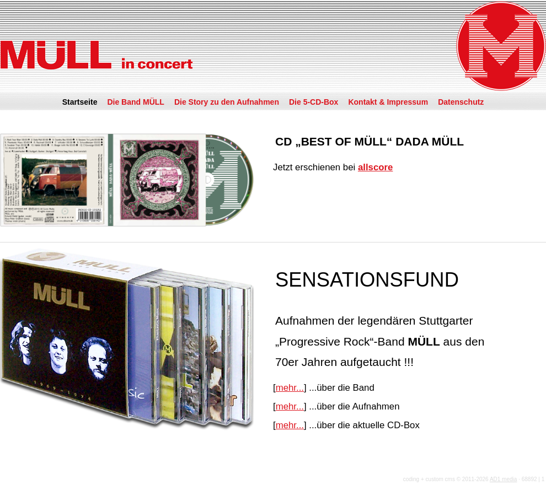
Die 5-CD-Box (313, 102)
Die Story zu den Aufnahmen (226, 102)
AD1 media (503, 479)
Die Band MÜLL (135, 102)
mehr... (290, 387)
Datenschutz (461, 102)
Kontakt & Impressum (388, 102)
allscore (375, 167)
